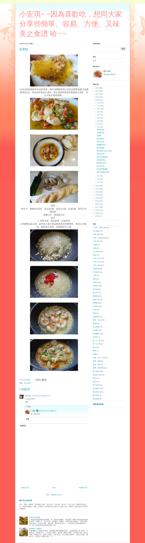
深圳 (94, 310)
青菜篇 (95, 286)
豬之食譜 (96, 371)
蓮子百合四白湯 (25, 500)
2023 (97, 88)
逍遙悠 (95, 323)
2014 (97, 198)
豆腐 (94, 275)
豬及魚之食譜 (97, 375)
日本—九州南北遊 (99, 238)
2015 (97, 195)
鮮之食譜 (27, 383)
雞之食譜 (96, 392)
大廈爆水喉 (101, 133)
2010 (97, 210)
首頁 (54, 488)
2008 (97, 216)
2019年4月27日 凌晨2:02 (48, 411)
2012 (97, 204)
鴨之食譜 (96, 385)
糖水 (94, 382)
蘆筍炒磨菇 (101, 148)
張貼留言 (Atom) (56, 495)
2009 (97, 213)
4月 (98, 127)
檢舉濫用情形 (98, 404)
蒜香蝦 (99, 136)
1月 (98, 182)
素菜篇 (95, 296)
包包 (94, 255)
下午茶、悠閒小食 (99, 227)
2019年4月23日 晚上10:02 (41, 396)
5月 (98, 124)
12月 (99, 103)
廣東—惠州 (97, 364)
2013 (97, 201)
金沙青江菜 (101, 166)
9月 (98, 112)
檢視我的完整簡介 (110, 74)
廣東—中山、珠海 (99, 358)
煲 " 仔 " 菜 (96, 340)
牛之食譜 (96, 251)
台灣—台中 (97, 258)
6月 (98, 121)
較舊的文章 (83, 488)
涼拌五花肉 (101, 142)
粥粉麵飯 (96, 334)
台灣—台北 (97, 262)
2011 (97, 207)
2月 (98, 179)
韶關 (94, 354)
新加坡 (95, 337)
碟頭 (94, 347)
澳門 (94, 378)
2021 (97, 94)
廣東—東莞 (97, 361)
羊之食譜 (96, 272)
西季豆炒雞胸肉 (102, 157)
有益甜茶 (96, 269)
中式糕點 (96, 231)
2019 (97, 100)
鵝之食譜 (96, 395)
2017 (97, 189)
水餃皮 (95, 245)
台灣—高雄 (97, 265)
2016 (97, 192)
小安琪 (33, 411)
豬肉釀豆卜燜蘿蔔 (35, 528)
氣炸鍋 (95, 289)
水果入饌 (96, 241)
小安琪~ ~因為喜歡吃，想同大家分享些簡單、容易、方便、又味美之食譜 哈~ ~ (70, 24)
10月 (99, 109)
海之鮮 (95, 292)
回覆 (26, 402)
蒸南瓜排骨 (101, 154)
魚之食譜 (96, 327)
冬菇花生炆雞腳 (34, 517)
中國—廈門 (97, 234)
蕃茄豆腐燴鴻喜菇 (103, 172)
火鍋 (94, 248)
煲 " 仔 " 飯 (96, 344)
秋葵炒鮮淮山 (101, 160)
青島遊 (95, 282)
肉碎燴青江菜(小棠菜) (104, 151)
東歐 (94, 279)
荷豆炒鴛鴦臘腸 (102, 169)
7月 (98, 118)
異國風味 (96, 317)
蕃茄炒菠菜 (101, 130)
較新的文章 (25, 488)
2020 (97, 97)
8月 (98, 115)
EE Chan (28, 396)
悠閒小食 (96, 299)
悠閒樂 (95, 303)
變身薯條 (96, 399)
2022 (97, 91)
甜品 (94, 313)
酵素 (94, 351)
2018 (97, 186)
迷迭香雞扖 (101, 139)
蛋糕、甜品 (97, 320)
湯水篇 (95, 330)
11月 (99, 106)
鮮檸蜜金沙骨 (101, 163)
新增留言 (23, 426)
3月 (98, 176)
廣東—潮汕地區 (98, 368)
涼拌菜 (95, 306)
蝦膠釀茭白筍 (101, 145)
